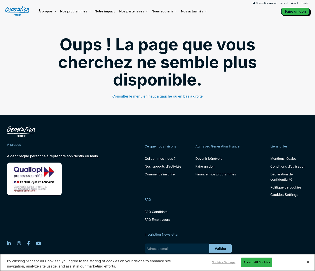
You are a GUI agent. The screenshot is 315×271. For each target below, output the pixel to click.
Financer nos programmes (215, 174)
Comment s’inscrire (160, 174)
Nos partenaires (133, 11)
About (294, 3)
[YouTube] (38, 243)
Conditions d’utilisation (287, 166)
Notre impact (104, 11)
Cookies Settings (284, 195)
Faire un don (295, 11)
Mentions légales (283, 158)
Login (305, 3)
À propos (47, 11)
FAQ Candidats (156, 212)
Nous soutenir (164, 11)
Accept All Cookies (256, 262)
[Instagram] (19, 243)
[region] (157, 262)
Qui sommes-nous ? (160, 158)
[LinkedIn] (9, 243)
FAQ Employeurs (157, 220)
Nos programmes (75, 11)
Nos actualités (193, 11)
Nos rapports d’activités (163, 166)
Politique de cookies (286, 187)
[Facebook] (28, 243)
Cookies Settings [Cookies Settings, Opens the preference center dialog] (223, 262)
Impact (284, 3)
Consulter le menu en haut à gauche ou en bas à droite (157, 96)
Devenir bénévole (208, 158)
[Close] (308, 262)
